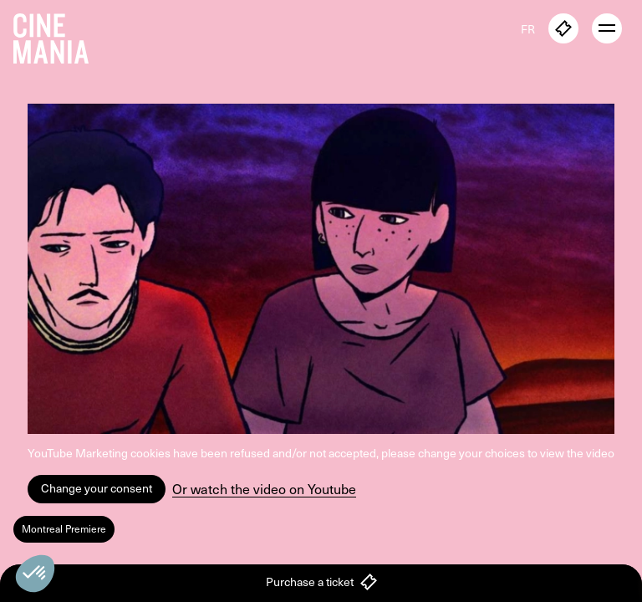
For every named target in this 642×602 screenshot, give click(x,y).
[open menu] (607, 28)
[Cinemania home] (57, 35)
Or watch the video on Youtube (264, 488)
